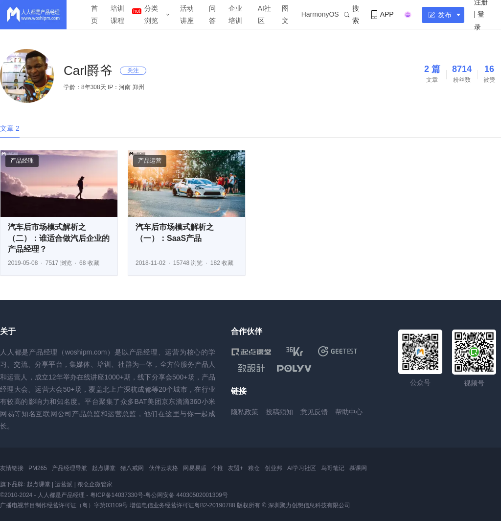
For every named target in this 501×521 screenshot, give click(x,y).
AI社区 (264, 14)
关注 (133, 70)
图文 (285, 14)
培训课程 (117, 14)
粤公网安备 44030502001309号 (186, 495)
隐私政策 (244, 412)
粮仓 (254, 468)
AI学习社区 (301, 468)
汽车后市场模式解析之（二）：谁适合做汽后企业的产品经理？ (59, 238)
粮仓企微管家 (95, 484)
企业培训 (235, 14)
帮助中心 (349, 412)
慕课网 (358, 468)
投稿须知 (279, 412)
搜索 (351, 14)
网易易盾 (194, 468)
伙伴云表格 (163, 468)
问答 (212, 14)
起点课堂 (103, 468)
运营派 (63, 484)
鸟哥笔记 (332, 468)
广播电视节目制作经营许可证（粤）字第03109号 (64, 505)
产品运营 (149, 160)
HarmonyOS (320, 14)
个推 (217, 468)
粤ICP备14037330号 (116, 495)
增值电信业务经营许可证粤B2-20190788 (182, 505)
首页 (94, 14)
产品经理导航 (69, 468)
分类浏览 (151, 14)
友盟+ (235, 468)
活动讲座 (187, 14)
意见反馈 (314, 412)
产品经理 (22, 160)
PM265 (37, 468)
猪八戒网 (132, 468)
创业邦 (273, 468)
